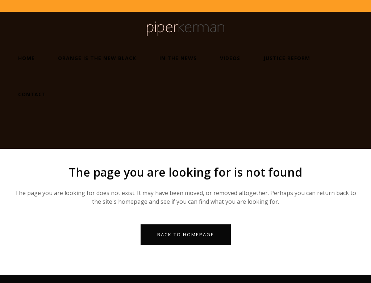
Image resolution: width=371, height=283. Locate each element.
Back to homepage (185, 234)
